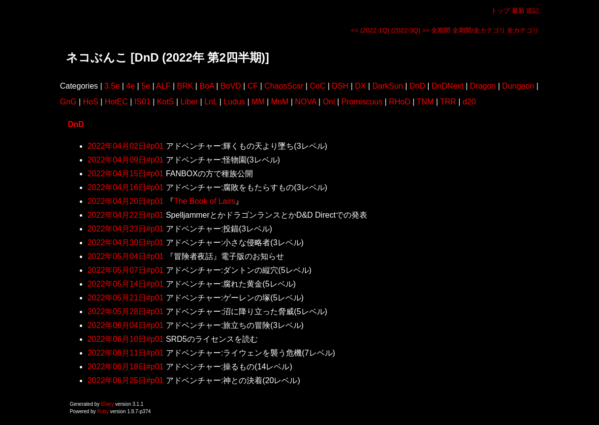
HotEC (116, 102)
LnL (210, 102)
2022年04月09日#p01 (126, 160)
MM (258, 102)
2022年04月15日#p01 (126, 173)
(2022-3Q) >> (410, 30)
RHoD (399, 102)
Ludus (234, 102)
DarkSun (387, 86)
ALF (163, 86)
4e (130, 86)
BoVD (231, 86)
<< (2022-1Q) (370, 30)
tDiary (107, 404)
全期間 (440, 30)
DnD (417, 86)
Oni (329, 102)
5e (145, 86)
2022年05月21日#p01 (126, 298)
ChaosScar (283, 86)
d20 (469, 102)
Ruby (102, 411)
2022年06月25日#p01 (126, 380)
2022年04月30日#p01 (126, 242)
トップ (500, 10)
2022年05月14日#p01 (126, 284)
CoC (317, 86)
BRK (185, 86)
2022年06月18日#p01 (126, 366)
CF (253, 86)
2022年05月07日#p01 (126, 270)
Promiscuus (362, 102)
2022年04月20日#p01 (126, 201)
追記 (532, 10)
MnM (280, 102)
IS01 (142, 102)
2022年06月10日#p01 (126, 339)
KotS (165, 102)
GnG (68, 102)
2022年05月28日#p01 (126, 311)
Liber (189, 102)
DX (360, 86)
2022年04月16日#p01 (126, 187)
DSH (340, 86)
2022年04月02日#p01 (126, 146)
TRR (448, 102)
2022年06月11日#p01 (126, 353)
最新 (518, 10)
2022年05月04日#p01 (126, 256)
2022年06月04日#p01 (126, 325)
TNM (425, 102)
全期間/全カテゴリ (478, 30)
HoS (90, 102)
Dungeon (518, 86)
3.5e (112, 86)
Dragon (483, 86)
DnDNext (448, 86)
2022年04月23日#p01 (126, 229)
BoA (206, 86)
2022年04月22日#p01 (126, 215)
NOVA (305, 102)
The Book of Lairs (204, 201)
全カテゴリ (523, 30)
